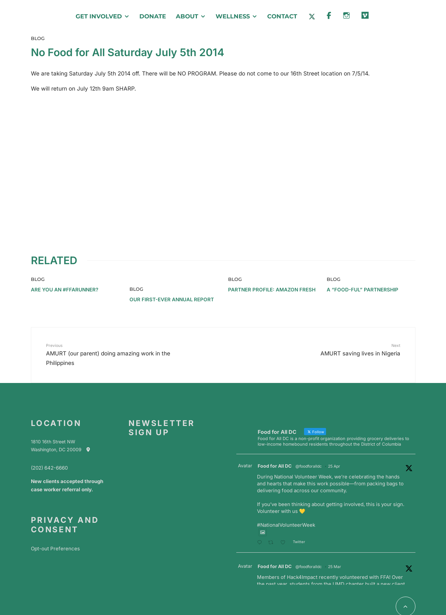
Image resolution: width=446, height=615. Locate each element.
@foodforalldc (308, 439)
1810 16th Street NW (53, 414)
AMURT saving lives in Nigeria (327, 322)
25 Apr (334, 439)
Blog (38, 38)
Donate (152, 16)
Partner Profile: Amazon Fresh (272, 262)
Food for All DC (275, 439)
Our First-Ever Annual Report (171, 272)
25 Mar (334, 539)
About (187, 16)
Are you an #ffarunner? (64, 262)
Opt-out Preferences (55, 521)
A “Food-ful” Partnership (362, 262)
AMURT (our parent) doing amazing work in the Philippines (119, 327)
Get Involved (99, 16)
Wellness (233, 16)
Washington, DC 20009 (64, 422)
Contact (282, 16)
